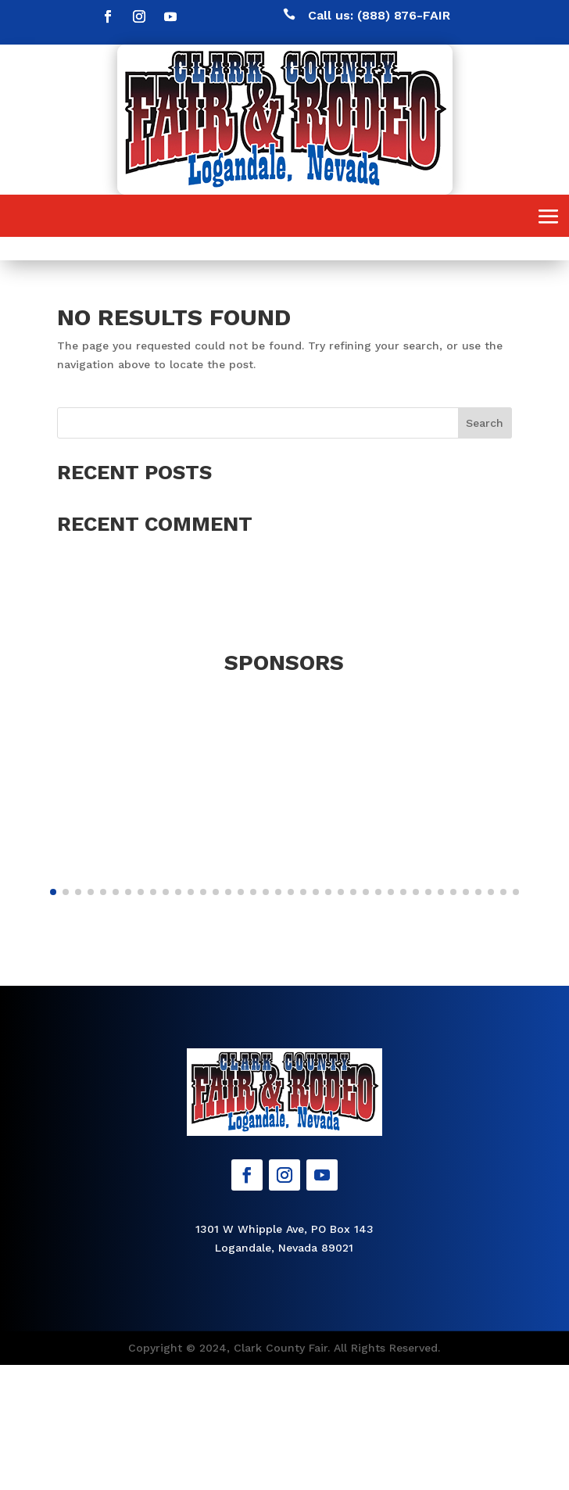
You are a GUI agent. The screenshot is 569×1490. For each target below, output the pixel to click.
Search (484, 423)
